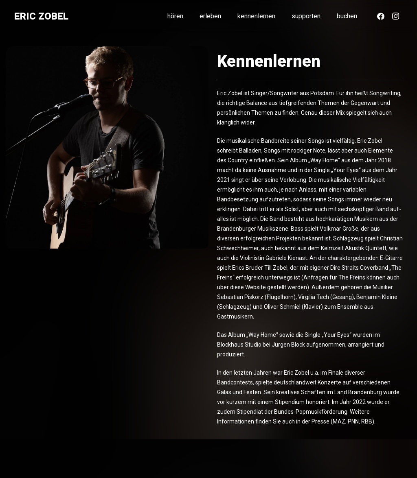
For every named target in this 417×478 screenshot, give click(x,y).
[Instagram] (395, 16)
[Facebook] (380, 16)
